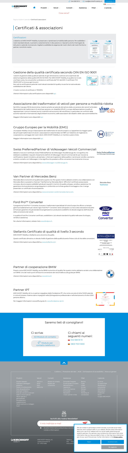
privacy (64, 428)
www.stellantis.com (49, 242)
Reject (89, 442)
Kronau (83, 387)
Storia (99, 395)
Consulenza (109, 1)
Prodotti (44, 8)
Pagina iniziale (17, 19)
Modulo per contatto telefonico (45, 344)
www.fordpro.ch (46, 221)
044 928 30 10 (75, 1)
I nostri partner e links (70, 395)
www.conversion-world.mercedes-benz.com (57, 192)
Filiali (94, 8)
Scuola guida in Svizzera (70, 383)
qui (55, 93)
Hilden (83, 385)
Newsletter (66, 393)
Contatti (69, 8)
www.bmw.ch (47, 276)
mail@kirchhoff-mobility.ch (93, 1)
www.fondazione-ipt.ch (55, 301)
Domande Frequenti (69, 381)
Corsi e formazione (69, 389)
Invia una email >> (72, 443)
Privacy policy (118, 437)
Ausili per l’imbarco (22, 391)
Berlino (83, 381)
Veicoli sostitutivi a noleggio (25, 404)
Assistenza (83, 8)
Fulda (83, 383)
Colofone (57, 372)
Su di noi (100, 381)
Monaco (83, 389)
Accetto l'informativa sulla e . (64, 429)
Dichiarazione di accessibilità (93, 372)
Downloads (66, 391)
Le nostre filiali (102, 383)
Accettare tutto (112, 442)
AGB (79, 372)
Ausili (18, 406)
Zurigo (83, 391)
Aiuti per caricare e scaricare (25, 393)
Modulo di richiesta (54, 381)
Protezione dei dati (69, 372)
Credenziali (101, 393)
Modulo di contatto (46, 337)
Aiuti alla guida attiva (23, 389)
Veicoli (55, 8)
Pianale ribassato (21, 381)
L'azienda (107, 8)
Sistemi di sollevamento (23, 387)
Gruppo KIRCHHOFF (104, 396)
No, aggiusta (113, 447)
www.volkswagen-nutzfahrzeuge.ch (54, 163)
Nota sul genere (110, 372)
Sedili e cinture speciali (23, 395)
